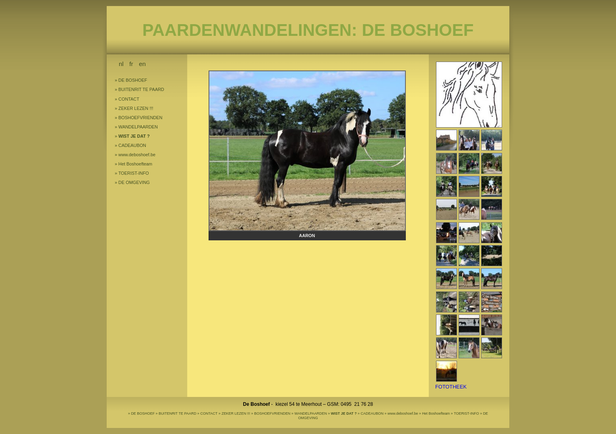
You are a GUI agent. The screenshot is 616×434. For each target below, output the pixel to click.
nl (121, 63)
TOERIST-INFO (133, 173)
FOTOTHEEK (451, 387)
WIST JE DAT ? (134, 136)
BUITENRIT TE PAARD (141, 89)
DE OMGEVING (134, 182)
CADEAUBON (132, 145)
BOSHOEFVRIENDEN (140, 117)
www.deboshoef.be (136, 154)
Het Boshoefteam (135, 163)
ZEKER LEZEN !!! (135, 108)
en (142, 63)
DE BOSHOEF (132, 80)
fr (131, 63)
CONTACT (128, 99)
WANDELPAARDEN (138, 126)
